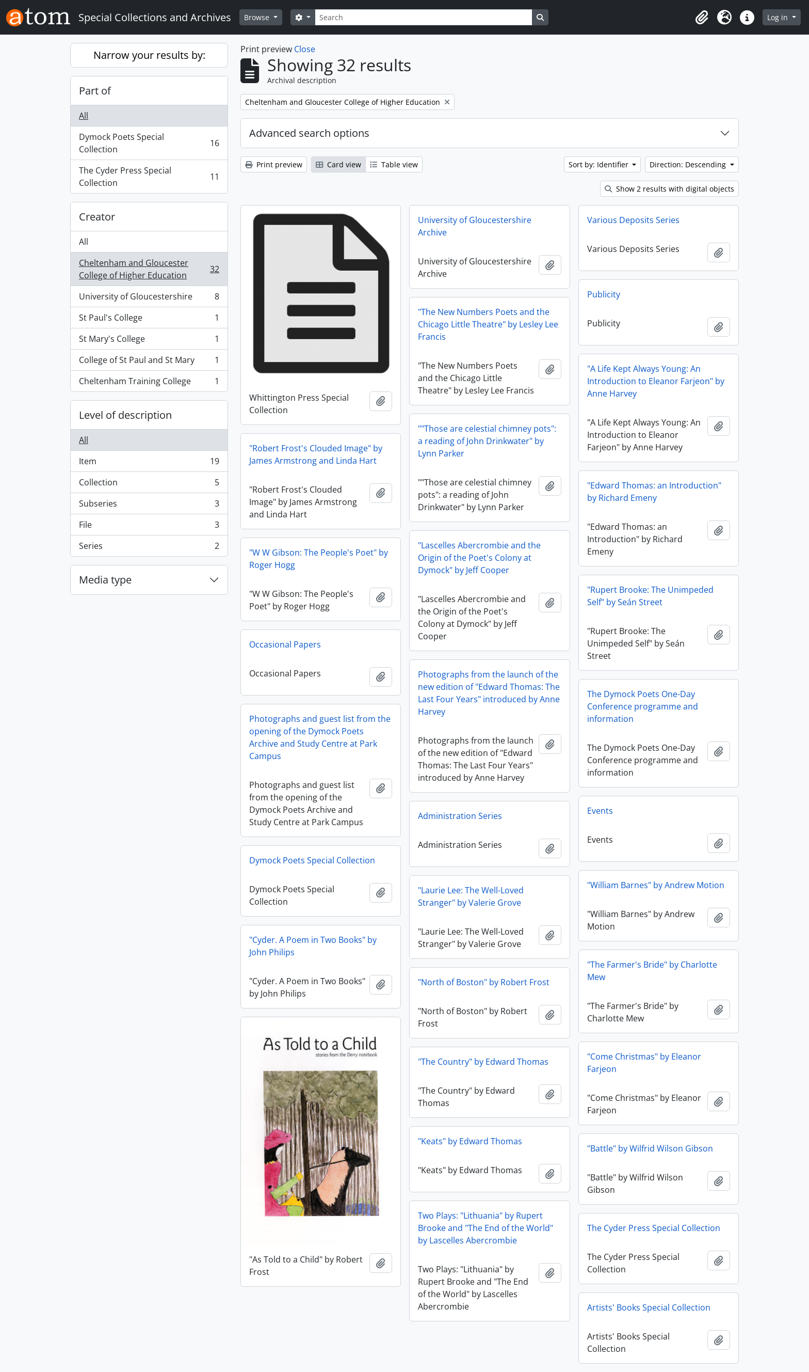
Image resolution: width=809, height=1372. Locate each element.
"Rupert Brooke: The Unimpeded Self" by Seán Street (650, 596)
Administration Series (460, 816)
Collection (148, 484)
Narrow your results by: (149, 55)
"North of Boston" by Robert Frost (483, 982)
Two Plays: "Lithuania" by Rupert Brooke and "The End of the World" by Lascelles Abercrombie (485, 1228)
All (83, 115)
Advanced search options (309, 133)
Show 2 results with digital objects (669, 189)
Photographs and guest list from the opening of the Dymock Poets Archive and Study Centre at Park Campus (320, 737)
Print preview (273, 164)
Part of (95, 91)
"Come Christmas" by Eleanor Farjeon (644, 1063)
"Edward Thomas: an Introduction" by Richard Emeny (654, 491)
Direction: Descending (689, 164)
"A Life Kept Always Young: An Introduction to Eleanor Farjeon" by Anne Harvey (655, 381)
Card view (338, 164)
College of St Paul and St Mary (148, 362)
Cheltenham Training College (148, 383)
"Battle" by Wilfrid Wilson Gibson (650, 1148)
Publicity (603, 294)
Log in (778, 17)
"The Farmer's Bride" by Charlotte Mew (652, 971)
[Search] (423, 17)
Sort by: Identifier (599, 164)
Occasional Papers (285, 644)
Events (600, 810)
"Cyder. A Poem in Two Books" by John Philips (313, 946)
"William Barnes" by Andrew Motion (655, 885)
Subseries (148, 505)
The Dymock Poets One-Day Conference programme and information (642, 706)
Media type (105, 580)
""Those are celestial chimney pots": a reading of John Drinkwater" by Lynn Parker (487, 441)
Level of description (125, 415)
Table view (394, 164)
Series (148, 548)
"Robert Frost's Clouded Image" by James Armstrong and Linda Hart (315, 454)
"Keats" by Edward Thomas (470, 1141)
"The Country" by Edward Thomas (483, 1061)
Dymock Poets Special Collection (148, 143)
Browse (257, 17)
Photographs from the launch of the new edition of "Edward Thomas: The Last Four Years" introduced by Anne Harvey (489, 693)
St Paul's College (148, 319)
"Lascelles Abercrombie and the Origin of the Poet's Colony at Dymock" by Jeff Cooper (479, 558)
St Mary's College (148, 341)
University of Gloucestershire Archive (474, 226)
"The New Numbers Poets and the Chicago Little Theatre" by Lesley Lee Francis (488, 324)
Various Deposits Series (633, 220)
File (148, 526)
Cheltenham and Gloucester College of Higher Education (148, 269)
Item (148, 463)
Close (304, 49)
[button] (701, 17)
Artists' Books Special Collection (648, 1307)
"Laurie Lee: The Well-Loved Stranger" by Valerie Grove (471, 896)
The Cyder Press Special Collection (148, 176)
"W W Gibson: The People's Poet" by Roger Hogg (318, 559)
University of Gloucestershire (148, 298)
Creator (97, 217)
